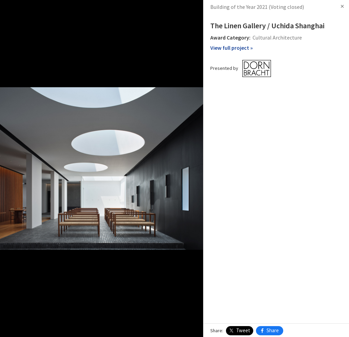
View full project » (231, 47)
